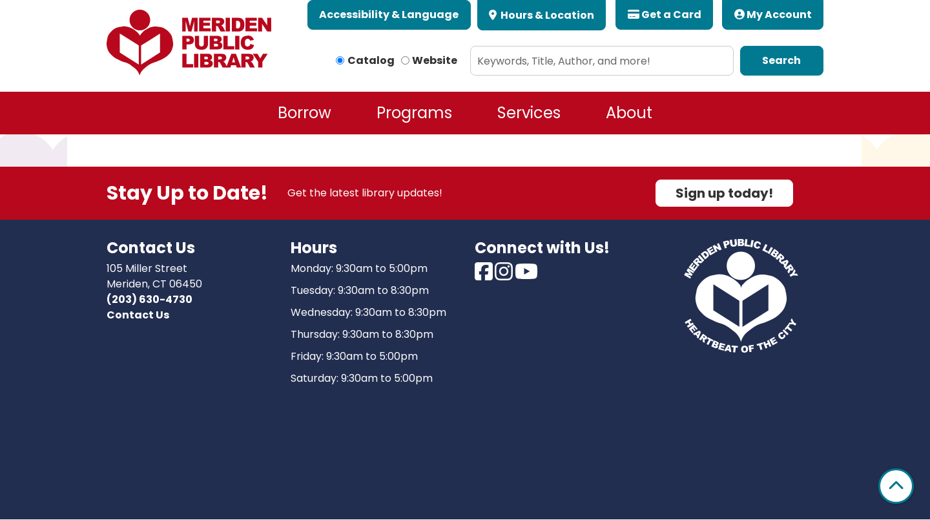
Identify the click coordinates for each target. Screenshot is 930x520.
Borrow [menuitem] (304, 112)
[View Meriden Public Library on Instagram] (505, 275)
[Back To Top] (896, 486)
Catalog (371, 60)
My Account (773, 14)
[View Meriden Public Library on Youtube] (526, 275)
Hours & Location (546, 15)
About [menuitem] (629, 112)
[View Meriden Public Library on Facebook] (485, 275)
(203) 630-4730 (149, 299)
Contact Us (138, 314)
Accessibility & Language (389, 14)
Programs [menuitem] (414, 112)
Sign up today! (724, 193)
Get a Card (664, 14)
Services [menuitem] (529, 112)
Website (434, 60)
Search (781, 60)
